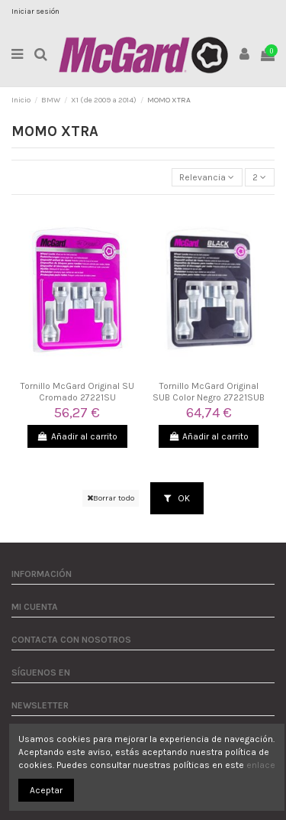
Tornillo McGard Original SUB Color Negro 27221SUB (209, 391)
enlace (260, 765)
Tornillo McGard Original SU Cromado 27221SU (77, 391)
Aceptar (46, 790)
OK (177, 498)
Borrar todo (110, 498)
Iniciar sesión (35, 11)
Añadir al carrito (77, 436)
